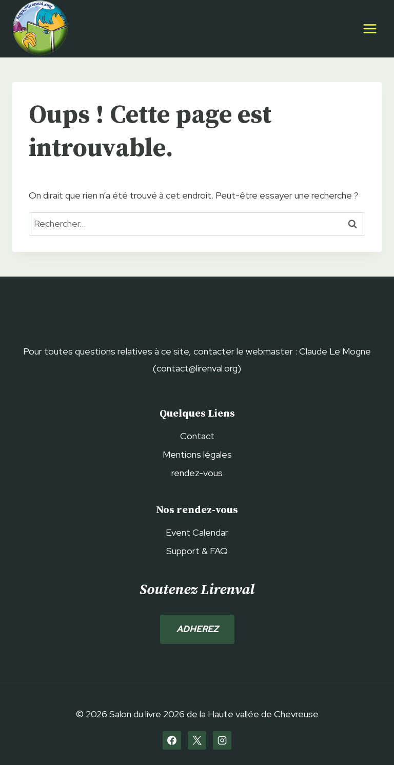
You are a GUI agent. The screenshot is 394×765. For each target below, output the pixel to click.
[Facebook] (172, 740)
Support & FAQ (197, 551)
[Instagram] (222, 740)
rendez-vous (197, 473)
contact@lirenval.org (197, 368)
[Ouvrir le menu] (370, 28)
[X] (197, 740)
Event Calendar (197, 532)
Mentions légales (197, 454)
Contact (197, 436)
